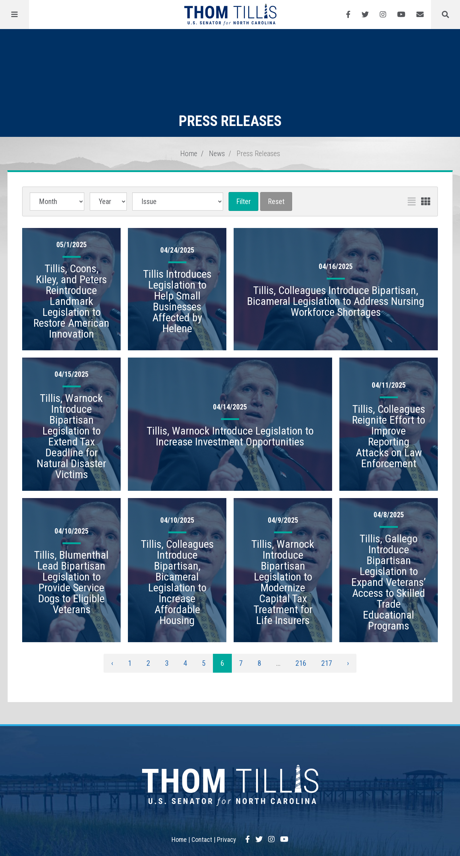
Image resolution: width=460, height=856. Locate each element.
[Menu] (14, 14)
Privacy (226, 839)
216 (300, 663)
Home (188, 153)
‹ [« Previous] (112, 663)
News (217, 153)
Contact (201, 839)
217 (326, 663)
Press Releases (258, 153)
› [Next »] (348, 663)
